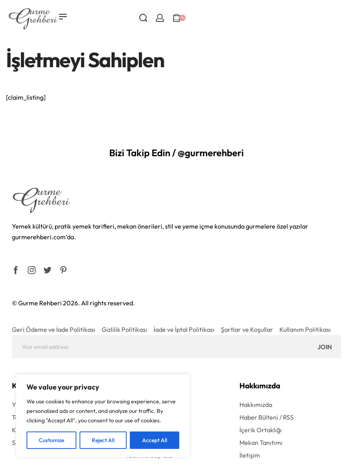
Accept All (154, 440)
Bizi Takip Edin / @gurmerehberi (176, 153)
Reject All (103, 440)
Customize (51, 440)
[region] (103, 415)
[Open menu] (63, 16)
